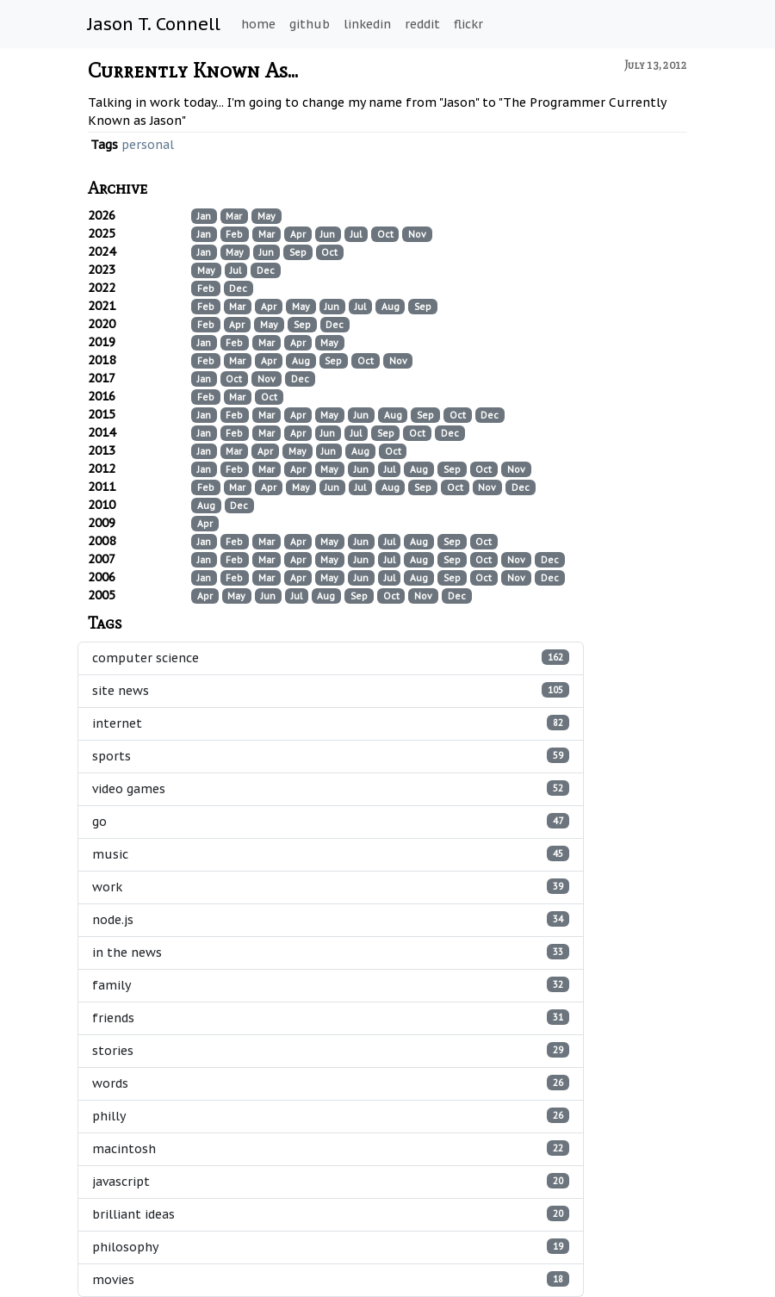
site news (330, 690)
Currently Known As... (193, 70)
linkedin (367, 24)
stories (330, 1050)
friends (330, 1017)
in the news (330, 952)
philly (330, 1116)
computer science (330, 657)
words (330, 1083)
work (330, 886)
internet (330, 723)
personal (147, 144)
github (309, 24)
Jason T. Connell (154, 24)
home (258, 24)
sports (330, 756)
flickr (468, 24)
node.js (330, 919)
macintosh (330, 1148)
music (330, 854)
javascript (330, 1181)
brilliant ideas (330, 1214)
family (330, 985)
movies (330, 1279)
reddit (422, 24)
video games (330, 788)
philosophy (330, 1246)
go (330, 821)
